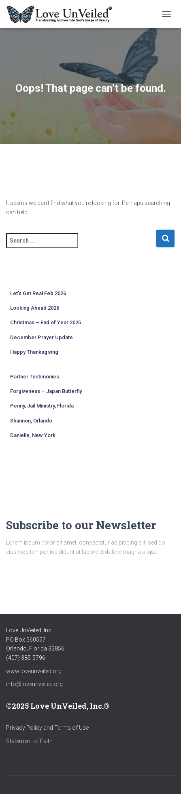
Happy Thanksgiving (34, 352)
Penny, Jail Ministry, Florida (42, 406)
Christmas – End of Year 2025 (45, 322)
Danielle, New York (32, 435)
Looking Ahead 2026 (34, 308)
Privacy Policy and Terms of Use (47, 727)
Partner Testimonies (34, 377)
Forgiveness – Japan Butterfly (46, 391)
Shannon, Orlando (31, 421)
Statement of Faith (29, 741)
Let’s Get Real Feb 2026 (38, 293)
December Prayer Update (41, 337)
